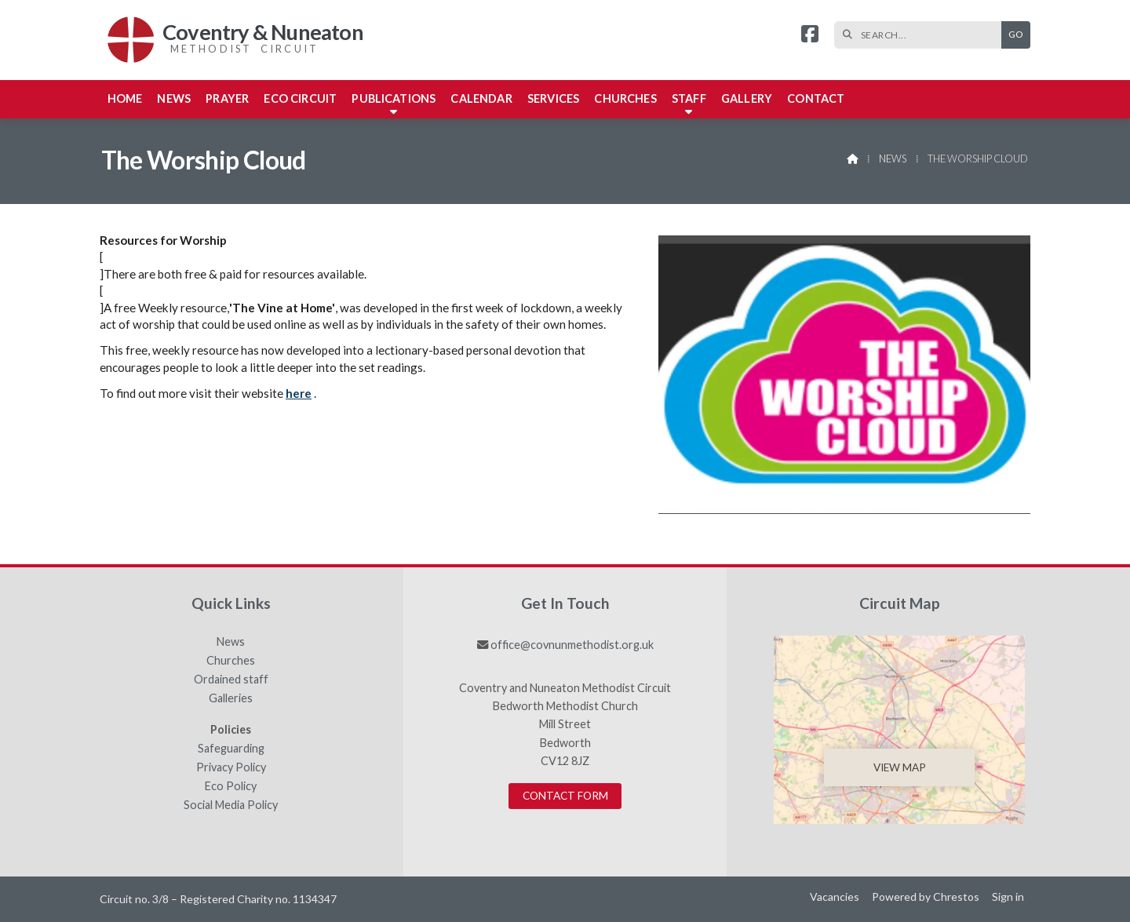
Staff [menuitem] (689, 98)
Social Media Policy (231, 805)
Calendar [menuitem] (481, 98)
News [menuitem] (174, 98)
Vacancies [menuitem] (834, 896)
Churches (230, 660)
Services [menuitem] (553, 98)
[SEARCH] (921, 35)
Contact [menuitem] (815, 98)
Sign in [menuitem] (1008, 896)
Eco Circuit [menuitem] (300, 98)
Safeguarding (231, 748)
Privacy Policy (231, 767)
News (892, 158)
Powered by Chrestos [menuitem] (925, 896)
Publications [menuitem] (394, 98)
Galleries (231, 698)
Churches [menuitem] (625, 98)
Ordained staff (231, 679)
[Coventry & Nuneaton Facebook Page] (809, 35)
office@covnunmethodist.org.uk (572, 644)
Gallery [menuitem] (746, 98)
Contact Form (565, 795)
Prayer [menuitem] (227, 98)
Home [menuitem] (125, 98)
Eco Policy (231, 786)
